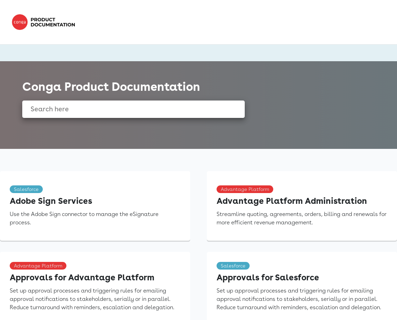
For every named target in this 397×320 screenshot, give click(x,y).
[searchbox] (232, 109)
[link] (45, 22)
